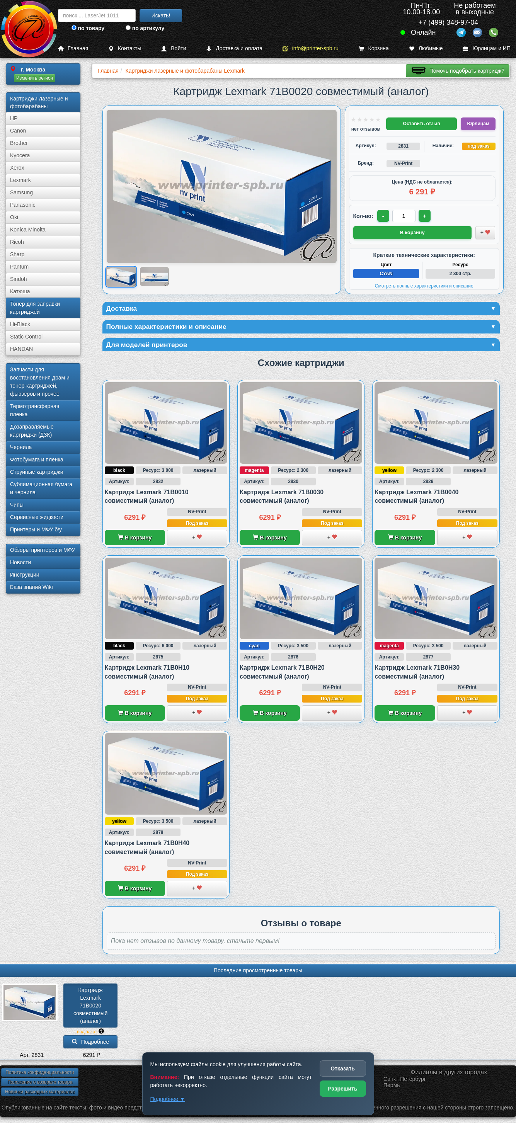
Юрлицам (478, 123)
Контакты (124, 48)
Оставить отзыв (421, 123)
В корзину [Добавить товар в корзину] (412, 232)
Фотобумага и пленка (36, 459)
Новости (20, 562)
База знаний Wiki (31, 587)
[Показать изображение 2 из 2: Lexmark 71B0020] (154, 276)
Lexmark (20, 180)
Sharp (17, 254)
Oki (14, 217)
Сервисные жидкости (36, 517)
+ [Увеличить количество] (424, 216)
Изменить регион (34, 78)
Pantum (19, 267)
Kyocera (20, 155)
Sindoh (18, 279)
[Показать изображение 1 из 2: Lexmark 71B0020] (121, 276)
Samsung (21, 192)
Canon (18, 131)
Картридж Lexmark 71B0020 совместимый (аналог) (91, 1006)
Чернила (21, 447)
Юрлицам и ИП (487, 48)
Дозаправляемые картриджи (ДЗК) (32, 431)
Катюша (20, 291)
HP (13, 118)
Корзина (374, 48)
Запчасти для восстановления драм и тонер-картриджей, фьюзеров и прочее (40, 381)
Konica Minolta (28, 229)
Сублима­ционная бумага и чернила (41, 488)
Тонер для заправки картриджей (35, 308)
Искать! (161, 15)
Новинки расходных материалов (40, 1092)
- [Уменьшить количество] (383, 216)
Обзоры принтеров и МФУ (42, 550)
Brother (19, 143)
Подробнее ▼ (167, 1099)
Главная (73, 48)
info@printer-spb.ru (311, 48)
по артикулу (145, 28)
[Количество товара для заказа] (404, 216)
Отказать (342, 1068)
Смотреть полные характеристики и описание (424, 285)
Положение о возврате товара (39, 1083)
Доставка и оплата (234, 48)
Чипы (17, 505)
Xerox (17, 168)
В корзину (135, 538)
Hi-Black (20, 324)
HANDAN (21, 349)
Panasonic (22, 205)
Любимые (426, 48)
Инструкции (24, 575)
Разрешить (342, 1089)
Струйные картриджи (36, 472)
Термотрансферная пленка (34, 410)
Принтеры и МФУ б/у (36, 529)
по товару (88, 28)
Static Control (26, 336)
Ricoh (17, 242)
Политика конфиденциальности (39, 1073)
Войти (173, 48)
